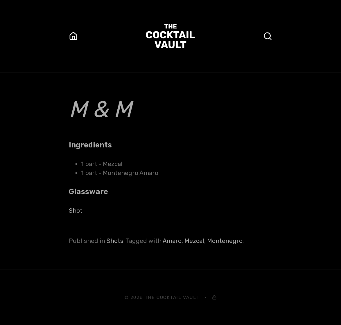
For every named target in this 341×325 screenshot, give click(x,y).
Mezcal (194, 240)
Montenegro (225, 240)
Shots (115, 240)
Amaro (172, 240)
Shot (75, 210)
